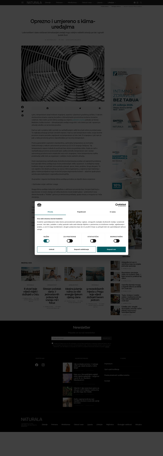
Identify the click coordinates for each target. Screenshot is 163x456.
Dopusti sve (111, 249)
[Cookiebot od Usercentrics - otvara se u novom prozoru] (117, 205)
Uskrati (51, 249)
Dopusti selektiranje (81, 249)
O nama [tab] (113, 212)
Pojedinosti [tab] (81, 212)
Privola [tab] (50, 212)
